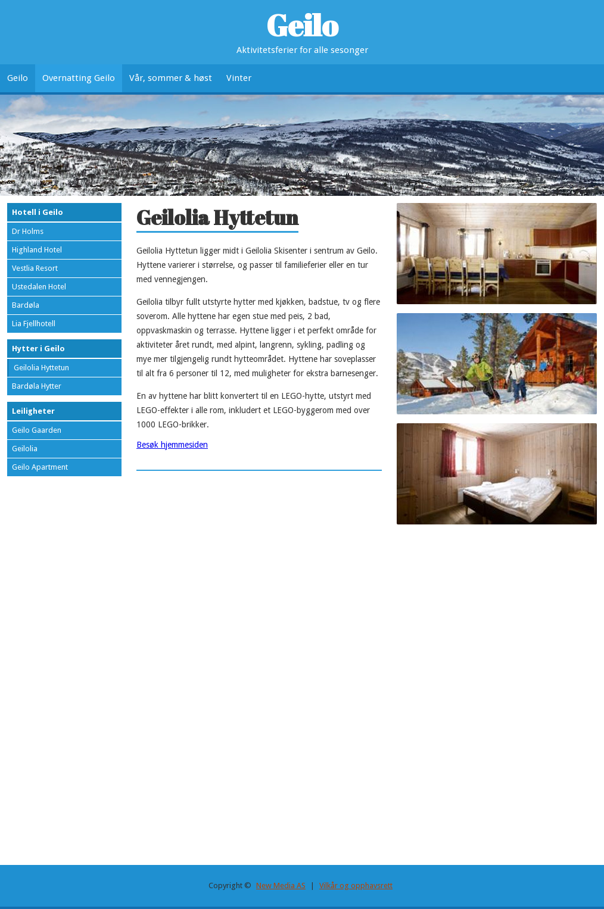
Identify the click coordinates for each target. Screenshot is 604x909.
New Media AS (281, 885)
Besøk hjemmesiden (172, 444)
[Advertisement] (497, 616)
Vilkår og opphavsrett (356, 885)
